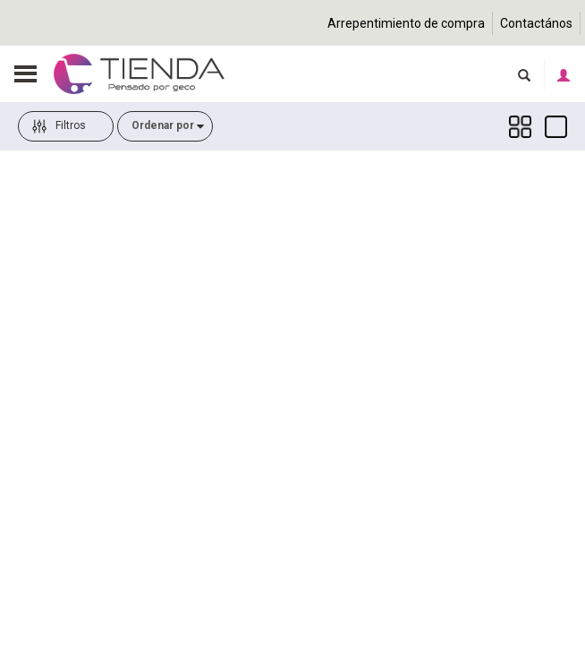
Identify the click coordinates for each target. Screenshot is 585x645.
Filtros (59, 140)
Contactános (536, 23)
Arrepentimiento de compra (406, 23)
